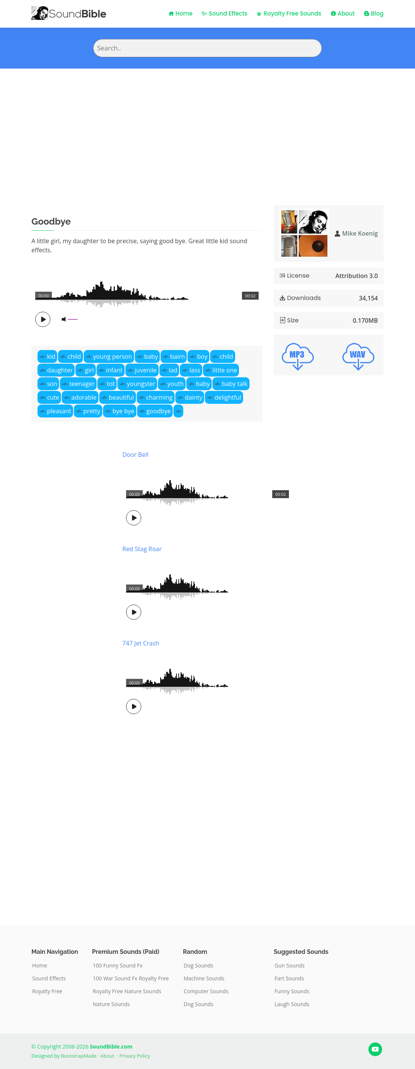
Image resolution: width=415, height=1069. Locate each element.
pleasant (59, 411)
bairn (177, 356)
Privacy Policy (134, 1055)
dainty (193, 397)
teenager (82, 384)
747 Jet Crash (140, 643)
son (52, 384)
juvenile (146, 370)
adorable (84, 397)
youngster (141, 384)
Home (180, 13)
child (74, 356)
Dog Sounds (198, 965)
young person (112, 356)
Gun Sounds (290, 965)
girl (89, 370)
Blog (374, 13)
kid (51, 356)
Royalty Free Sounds (288, 13)
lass (195, 370)
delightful (228, 397)
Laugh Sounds (292, 1004)
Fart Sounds (289, 978)
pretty (91, 411)
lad (173, 370)
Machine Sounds (204, 978)
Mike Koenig (360, 233)
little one (224, 370)
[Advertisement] (207, 125)
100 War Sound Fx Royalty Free (131, 978)
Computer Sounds (206, 991)
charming (159, 397)
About (343, 13)
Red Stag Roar (142, 549)
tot (111, 384)
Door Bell (135, 454)
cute (53, 397)
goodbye (159, 411)
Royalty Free (47, 991)
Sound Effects (225, 13)
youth (175, 384)
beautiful (121, 397)
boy (202, 356)
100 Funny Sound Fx (117, 965)
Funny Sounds (292, 991)
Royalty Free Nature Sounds (127, 991)
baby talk (235, 384)
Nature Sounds (111, 1004)
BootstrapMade (79, 1055)
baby (151, 356)
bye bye (123, 411)
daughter (60, 370)
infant (114, 370)
